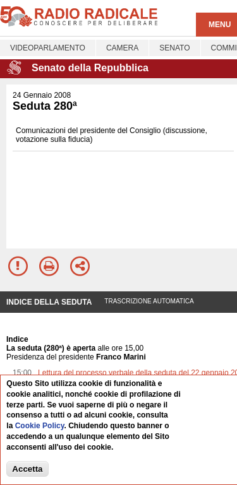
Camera (122, 48)
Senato (174, 48)
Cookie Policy (39, 425)
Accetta (27, 469)
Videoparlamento (47, 48)
